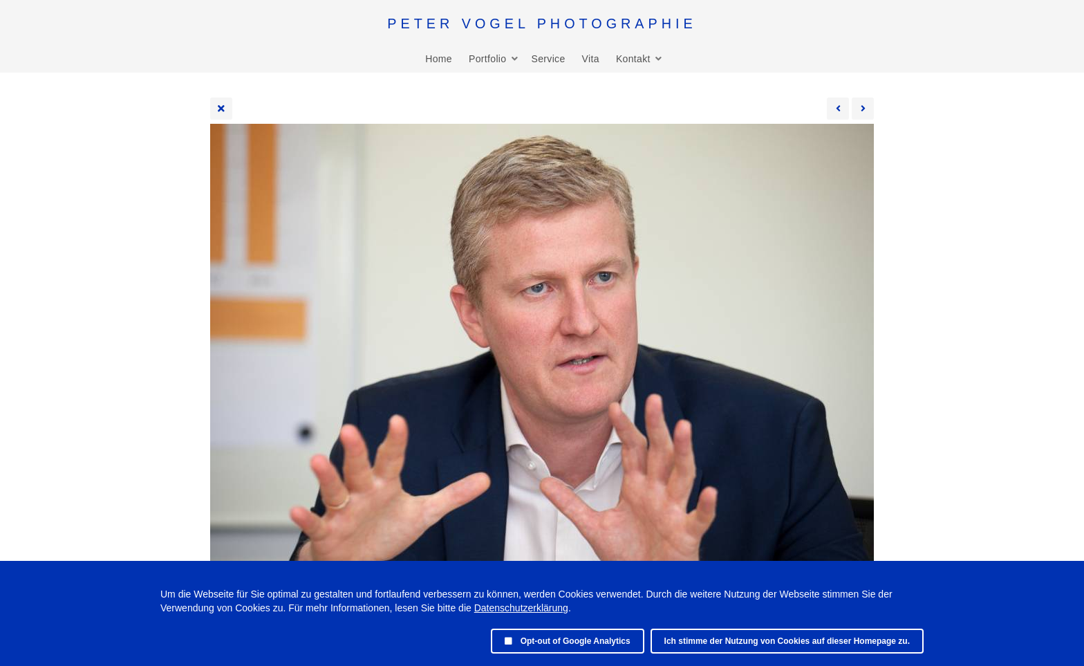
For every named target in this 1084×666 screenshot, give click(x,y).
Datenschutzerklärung (521, 607)
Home (438, 58)
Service (548, 58)
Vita (590, 58)
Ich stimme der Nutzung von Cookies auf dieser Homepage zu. (787, 641)
